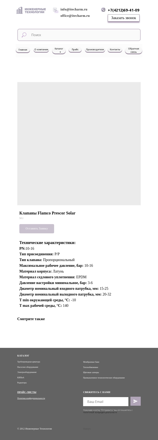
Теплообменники (90, 367)
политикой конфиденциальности (100, 412)
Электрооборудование (27, 372)
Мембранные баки (91, 362)
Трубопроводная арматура (28, 362)
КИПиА (20, 377)
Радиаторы (22, 383)
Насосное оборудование (27, 367)
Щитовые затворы (91, 372)
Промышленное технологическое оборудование (104, 378)
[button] (123, 18)
